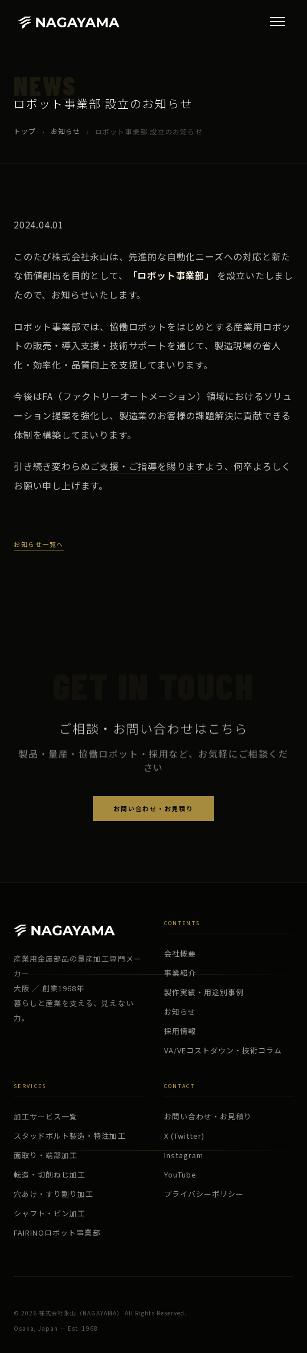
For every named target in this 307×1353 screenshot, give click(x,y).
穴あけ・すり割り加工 (53, 1193)
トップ (25, 131)
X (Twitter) (184, 1135)
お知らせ (66, 131)
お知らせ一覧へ (39, 544)
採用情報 (180, 1030)
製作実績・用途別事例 (204, 992)
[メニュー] (277, 21)
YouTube (180, 1174)
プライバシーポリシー (204, 1193)
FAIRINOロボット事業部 (57, 1232)
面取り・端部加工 (45, 1155)
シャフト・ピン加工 (49, 1213)
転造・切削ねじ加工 (49, 1174)
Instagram (183, 1155)
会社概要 (180, 953)
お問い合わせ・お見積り (153, 808)
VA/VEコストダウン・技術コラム (223, 1050)
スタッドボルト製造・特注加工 (70, 1135)
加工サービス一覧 (45, 1116)
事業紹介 (180, 972)
